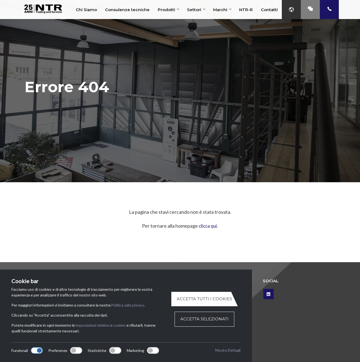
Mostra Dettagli (227, 350)
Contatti (269, 9)
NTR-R (246, 9)
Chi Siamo (86, 9)
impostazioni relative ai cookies (102, 325)
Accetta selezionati (204, 319)
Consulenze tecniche (127, 9)
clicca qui (207, 226)
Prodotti (168, 9)
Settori (196, 9)
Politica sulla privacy (128, 305)
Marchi (222, 9)
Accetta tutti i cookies (204, 299)
